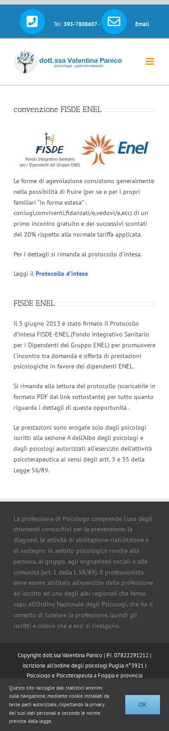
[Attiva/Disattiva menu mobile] (150, 61)
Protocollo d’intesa (62, 273)
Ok (142, 704)
